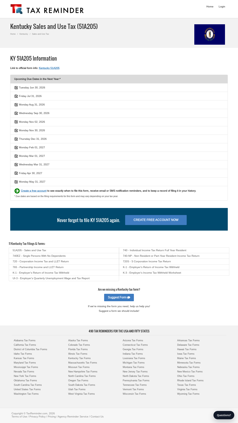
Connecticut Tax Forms (135, 344)
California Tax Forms (25, 344)
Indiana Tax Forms (133, 353)
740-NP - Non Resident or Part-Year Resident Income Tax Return (161, 255)
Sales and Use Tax (40, 34)
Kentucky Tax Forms (79, 358)
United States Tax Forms (27, 389)
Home (209, 6)
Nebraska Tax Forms (188, 367)
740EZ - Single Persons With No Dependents (39, 255)
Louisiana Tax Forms (134, 358)
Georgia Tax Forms (133, 349)
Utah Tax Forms (77, 389)
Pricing (52, 416)
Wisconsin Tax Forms (134, 393)
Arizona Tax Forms (133, 340)
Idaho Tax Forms (23, 353)
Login (222, 6)
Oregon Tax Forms (78, 380)
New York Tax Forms (25, 376)
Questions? (224, 415)
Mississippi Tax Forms (26, 367)
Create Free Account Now (156, 220)
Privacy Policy (37, 416)
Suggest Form (119, 297)
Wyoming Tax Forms (188, 393)
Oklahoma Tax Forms (25, 380)
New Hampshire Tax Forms (82, 371)
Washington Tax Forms (26, 393)
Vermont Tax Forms (133, 389)
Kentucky (24, 34)
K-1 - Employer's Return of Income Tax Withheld (151, 267)
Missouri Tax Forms (79, 367)
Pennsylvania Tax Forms (136, 380)
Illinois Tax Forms (77, 353)
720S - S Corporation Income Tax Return (147, 261)
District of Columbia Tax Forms (30, 349)
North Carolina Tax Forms (82, 376)
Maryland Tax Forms (25, 362)
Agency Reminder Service (73, 416)
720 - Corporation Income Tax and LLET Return (41, 261)
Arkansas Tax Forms (188, 340)
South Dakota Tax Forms (81, 385)
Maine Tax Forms (186, 358)
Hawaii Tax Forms (187, 349)
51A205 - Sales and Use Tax (29, 250)
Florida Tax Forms (78, 349)
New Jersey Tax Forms (135, 371)
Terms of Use (19, 416)
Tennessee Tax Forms (135, 385)
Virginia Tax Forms (187, 389)
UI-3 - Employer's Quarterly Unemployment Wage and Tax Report (51, 278)
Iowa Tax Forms (185, 353)
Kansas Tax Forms (24, 358)
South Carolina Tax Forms (28, 385)
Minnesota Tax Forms (189, 362)
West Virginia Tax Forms (81, 393)
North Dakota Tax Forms (136, 376)
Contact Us (97, 416)
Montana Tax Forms (133, 367)
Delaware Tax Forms (188, 344)
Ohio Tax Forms (185, 376)
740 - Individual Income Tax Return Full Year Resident (154, 250)
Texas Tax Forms (186, 385)
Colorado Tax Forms (79, 344)
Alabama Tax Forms (25, 340)
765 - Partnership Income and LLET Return (38, 267)
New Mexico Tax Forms (190, 371)
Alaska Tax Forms (78, 340)
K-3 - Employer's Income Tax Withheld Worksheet (152, 272)
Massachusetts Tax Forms (82, 362)
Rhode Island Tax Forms (190, 380)
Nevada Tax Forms (24, 371)
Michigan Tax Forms (134, 362)
